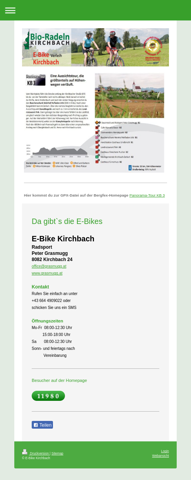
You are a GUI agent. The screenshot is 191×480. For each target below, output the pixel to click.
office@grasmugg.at (49, 266)
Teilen (42, 425)
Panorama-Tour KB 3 (147, 195)
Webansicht (160, 456)
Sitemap (57, 453)
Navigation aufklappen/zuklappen (95, 10)
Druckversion (36, 453)
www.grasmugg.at (47, 273)
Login (165, 451)
